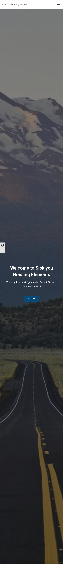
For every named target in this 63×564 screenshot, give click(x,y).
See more (31, 298)
